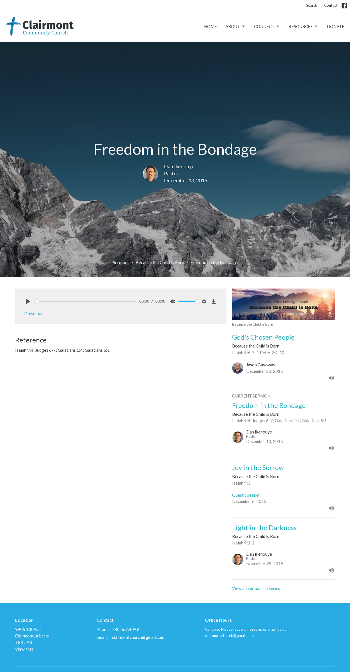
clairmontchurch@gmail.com (138, 637)
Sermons (121, 262)
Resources (303, 26)
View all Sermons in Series (256, 588)
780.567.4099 (125, 629)
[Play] (28, 301)
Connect (267, 26)
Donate (335, 26)
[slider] (86, 301)
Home (210, 26)
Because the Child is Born (160, 262)
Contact (330, 5)
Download (34, 313)
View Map (24, 648)
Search (311, 5)
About (235, 26)
